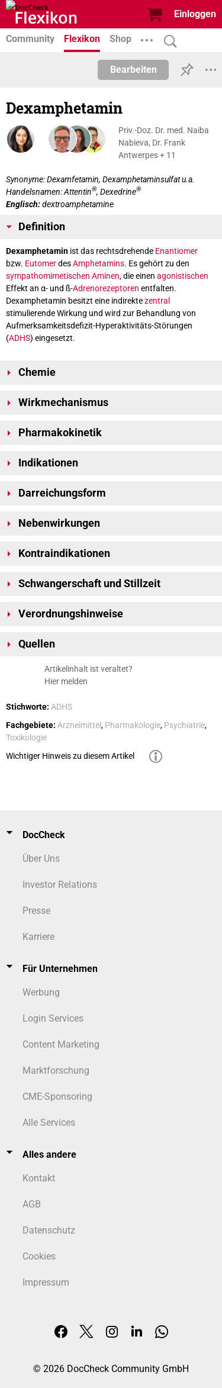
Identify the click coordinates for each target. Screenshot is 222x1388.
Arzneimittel (79, 725)
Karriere (38, 936)
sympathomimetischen (48, 276)
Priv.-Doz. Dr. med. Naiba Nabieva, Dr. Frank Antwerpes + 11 (163, 142)
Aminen (106, 276)
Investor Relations (59, 884)
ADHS (19, 338)
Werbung (41, 992)
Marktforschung (55, 1070)
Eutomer (40, 263)
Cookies (39, 1256)
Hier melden (66, 681)
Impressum (45, 1282)
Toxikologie (26, 737)
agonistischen (182, 276)
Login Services (52, 1018)
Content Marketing (60, 1044)
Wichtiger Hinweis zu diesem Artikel (70, 756)
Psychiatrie (184, 725)
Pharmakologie (132, 725)
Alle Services (48, 1122)
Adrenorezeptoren (106, 288)
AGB (31, 1204)
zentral (157, 300)
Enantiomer (176, 251)
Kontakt (38, 1178)
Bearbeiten (133, 69)
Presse (36, 910)
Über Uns (41, 858)
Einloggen (195, 14)
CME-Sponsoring (57, 1096)
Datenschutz (48, 1230)
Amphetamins (98, 263)
